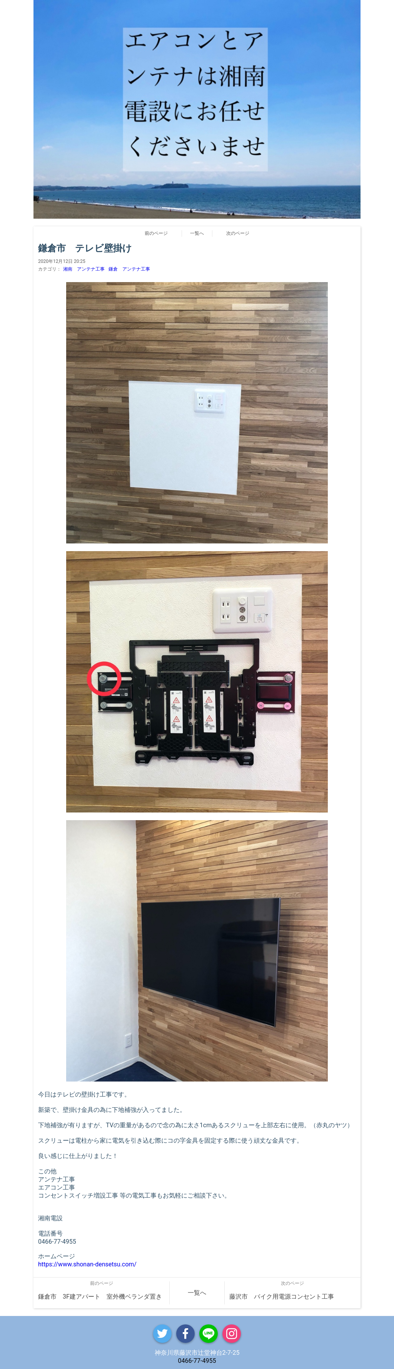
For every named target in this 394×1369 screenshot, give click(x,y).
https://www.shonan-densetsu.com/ (87, 1264)
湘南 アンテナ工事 (84, 269)
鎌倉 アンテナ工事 (129, 269)
